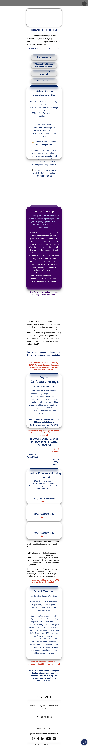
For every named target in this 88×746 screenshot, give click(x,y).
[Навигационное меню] (84, 3)
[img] (44, 3)
